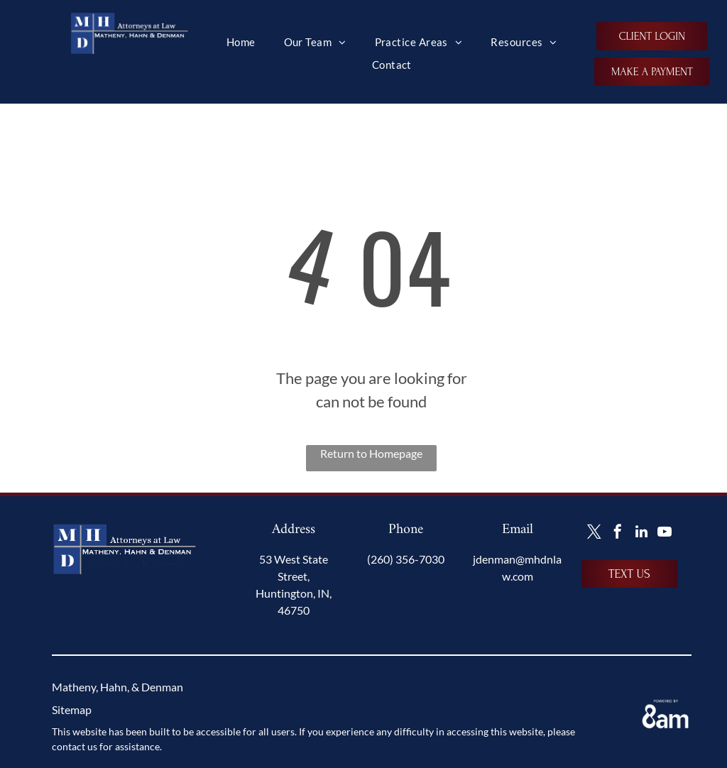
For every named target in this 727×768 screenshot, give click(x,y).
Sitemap (72, 709)
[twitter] (594, 533)
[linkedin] (641, 533)
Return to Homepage (371, 453)
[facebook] (617, 533)
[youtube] (664, 533)
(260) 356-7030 (405, 559)
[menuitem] (241, 42)
